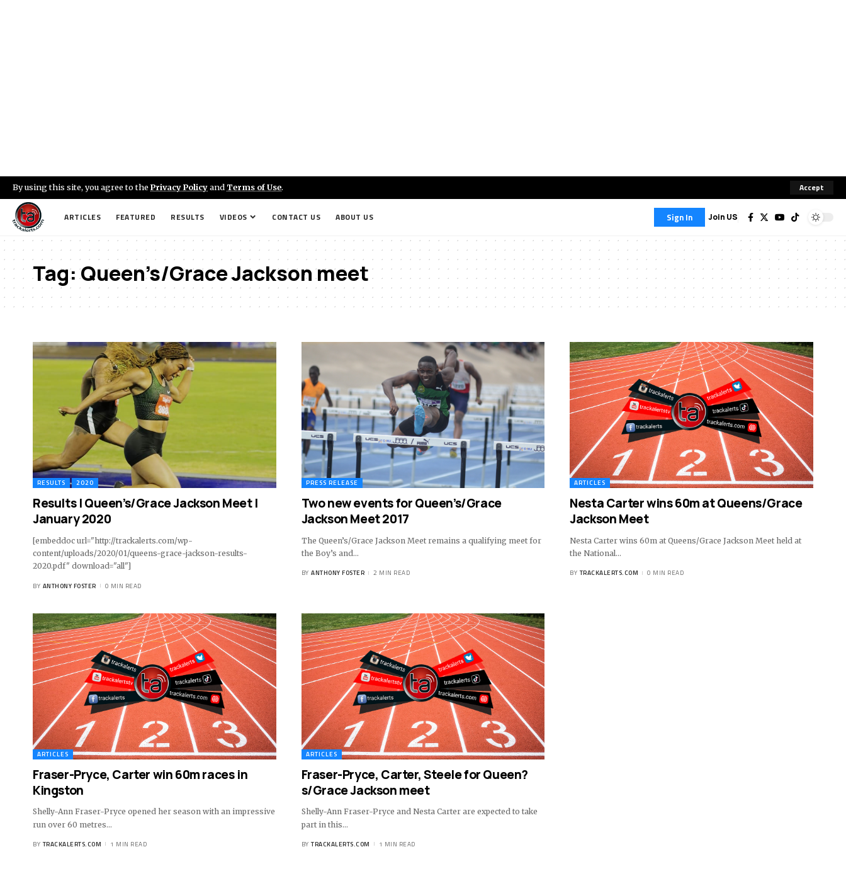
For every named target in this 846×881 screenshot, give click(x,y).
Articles (590, 482)
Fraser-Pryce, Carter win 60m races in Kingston (140, 782)
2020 (85, 482)
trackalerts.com (609, 573)
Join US (723, 217)
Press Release (332, 482)
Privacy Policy (180, 187)
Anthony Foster (69, 586)
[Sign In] (679, 217)
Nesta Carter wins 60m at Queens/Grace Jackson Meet (686, 511)
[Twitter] (764, 217)
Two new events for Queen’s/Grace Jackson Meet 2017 (402, 511)
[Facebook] (751, 217)
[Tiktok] (795, 217)
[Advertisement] (423, 88)
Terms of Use (255, 187)
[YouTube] (780, 217)
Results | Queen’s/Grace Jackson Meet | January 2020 (145, 511)
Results (51, 482)
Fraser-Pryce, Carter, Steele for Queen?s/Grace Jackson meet (415, 782)
